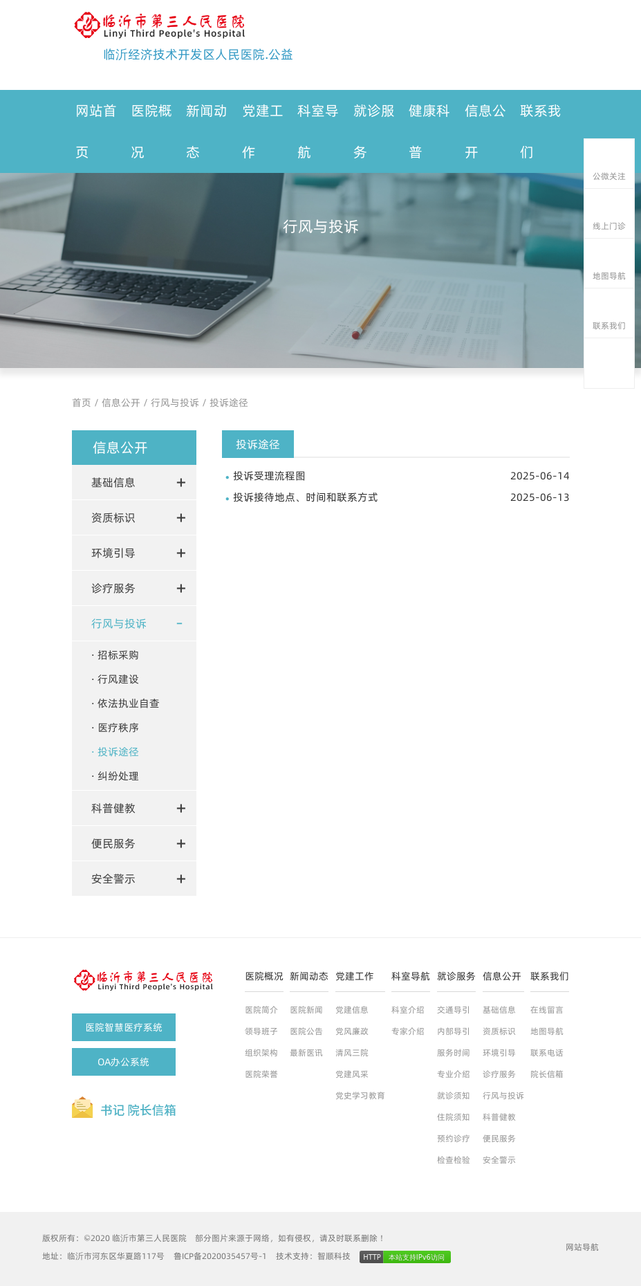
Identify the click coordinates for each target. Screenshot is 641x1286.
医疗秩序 (118, 727)
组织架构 (261, 1052)
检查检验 (453, 1160)
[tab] (134, 482)
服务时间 (453, 1052)
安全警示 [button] (113, 878)
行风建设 (118, 679)
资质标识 (499, 1031)
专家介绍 (408, 1031)
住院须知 (453, 1117)
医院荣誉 (261, 1074)
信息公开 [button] (485, 131)
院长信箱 (547, 1074)
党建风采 (352, 1074)
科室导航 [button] (318, 131)
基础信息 (499, 1010)
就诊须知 (453, 1095)
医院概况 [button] (151, 131)
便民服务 (499, 1138)
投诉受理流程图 (401, 475)
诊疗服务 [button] (113, 588)
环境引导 (499, 1052)
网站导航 (582, 1247)
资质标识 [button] (113, 517)
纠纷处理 (118, 776)
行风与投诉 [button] (119, 623)
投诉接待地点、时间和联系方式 (401, 497)
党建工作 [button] (263, 131)
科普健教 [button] (113, 808)
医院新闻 (306, 1010)
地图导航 (547, 1031)
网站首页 (96, 131)
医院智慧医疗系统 (123, 1027)
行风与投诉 (175, 403)
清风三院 (352, 1052)
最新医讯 (306, 1052)
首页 (81, 403)
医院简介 (261, 1010)
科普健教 (499, 1117)
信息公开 (121, 403)
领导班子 (261, 1031)
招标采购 (118, 654)
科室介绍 (408, 1010)
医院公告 (306, 1031)
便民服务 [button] (113, 843)
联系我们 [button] (540, 131)
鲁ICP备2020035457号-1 (220, 1256)
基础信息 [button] (113, 482)
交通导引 (453, 1010)
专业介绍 (453, 1074)
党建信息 (352, 1010)
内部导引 (453, 1031)
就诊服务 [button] (374, 131)
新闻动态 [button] (206, 131)
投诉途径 (229, 403)
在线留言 (547, 1010)
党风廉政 (352, 1031)
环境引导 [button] (113, 552)
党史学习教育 (360, 1095)
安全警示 (499, 1160)
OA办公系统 (123, 1062)
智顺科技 (334, 1256)
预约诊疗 (453, 1138)
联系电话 (547, 1052)
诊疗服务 (499, 1074)
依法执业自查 (128, 703)
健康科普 (429, 131)
